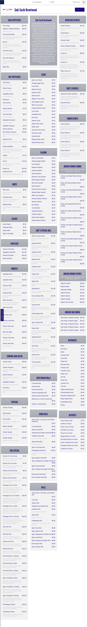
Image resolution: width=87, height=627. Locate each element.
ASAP (52, 2)
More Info (80, 9)
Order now (76, 2)
